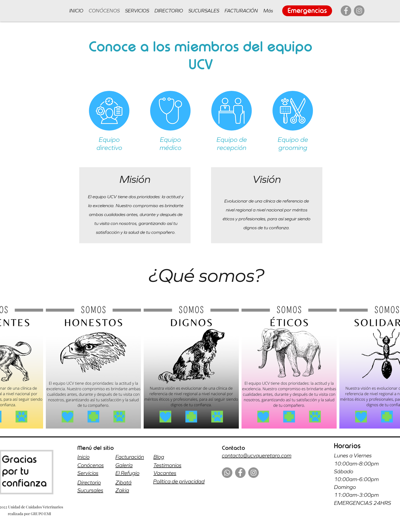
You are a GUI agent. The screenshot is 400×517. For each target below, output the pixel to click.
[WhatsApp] (227, 472)
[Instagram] (359, 10)
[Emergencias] (307, 10)
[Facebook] (346, 10)
